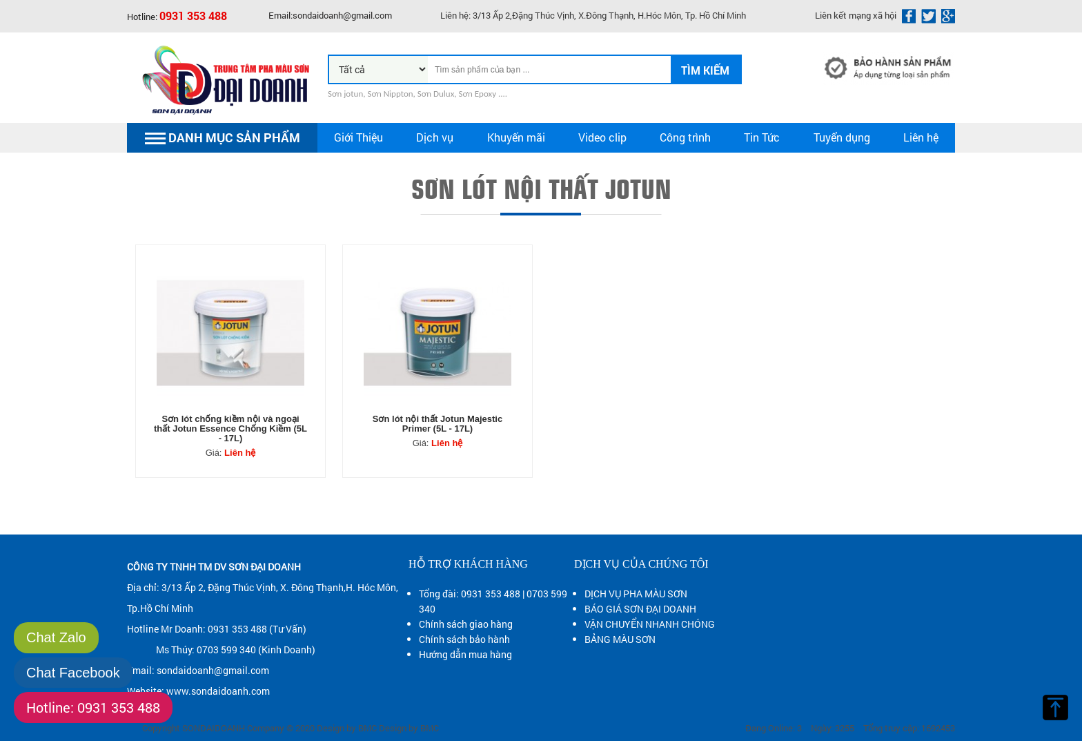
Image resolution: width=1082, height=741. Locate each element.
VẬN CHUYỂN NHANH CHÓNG (649, 624)
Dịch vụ (434, 137)
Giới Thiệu (358, 137)
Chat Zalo (56, 637)
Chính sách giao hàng (466, 624)
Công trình (685, 137)
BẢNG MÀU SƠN (620, 639)
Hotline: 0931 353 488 (93, 707)
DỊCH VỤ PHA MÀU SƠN (635, 593)
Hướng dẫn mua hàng (465, 654)
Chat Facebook (73, 672)
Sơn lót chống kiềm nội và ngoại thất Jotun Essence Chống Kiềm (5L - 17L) (230, 429)
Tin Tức (762, 137)
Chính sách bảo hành (464, 639)
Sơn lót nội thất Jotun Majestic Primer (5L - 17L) (437, 424)
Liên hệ (920, 137)
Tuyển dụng (842, 137)
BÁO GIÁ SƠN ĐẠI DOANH (640, 608)
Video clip (602, 137)
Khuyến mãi (516, 137)
